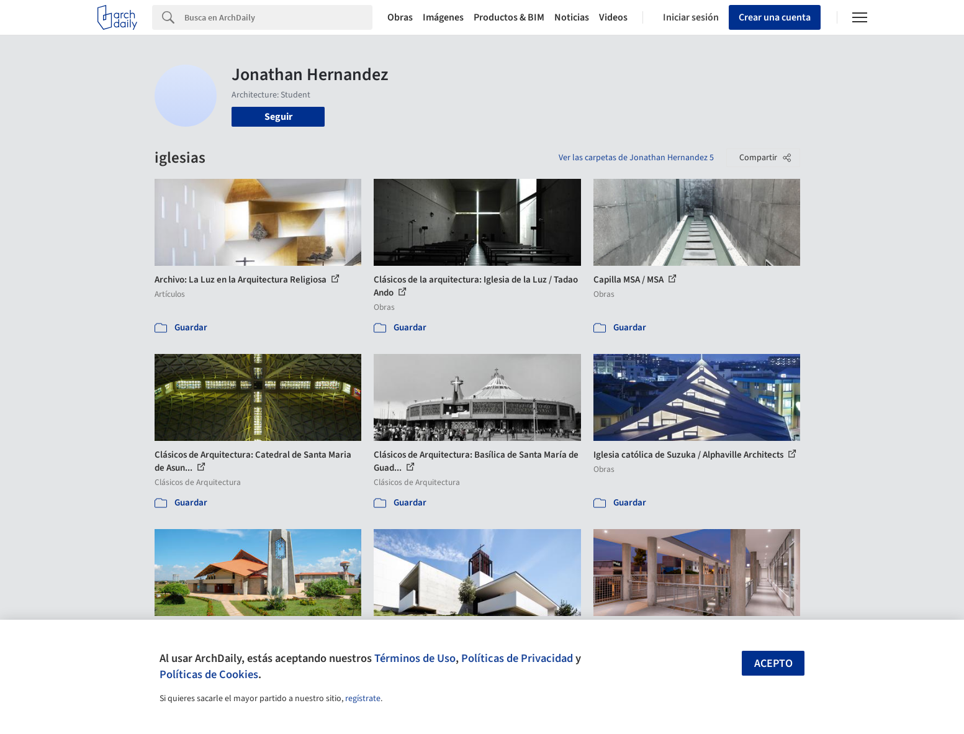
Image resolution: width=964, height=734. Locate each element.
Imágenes (443, 17)
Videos (613, 17)
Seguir (278, 117)
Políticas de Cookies (209, 674)
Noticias (571, 17)
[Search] (278, 17)
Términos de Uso (415, 658)
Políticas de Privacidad (517, 658)
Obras (400, 17)
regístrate (363, 698)
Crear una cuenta (775, 17)
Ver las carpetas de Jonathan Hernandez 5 (636, 157)
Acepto (773, 663)
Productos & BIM (509, 17)
